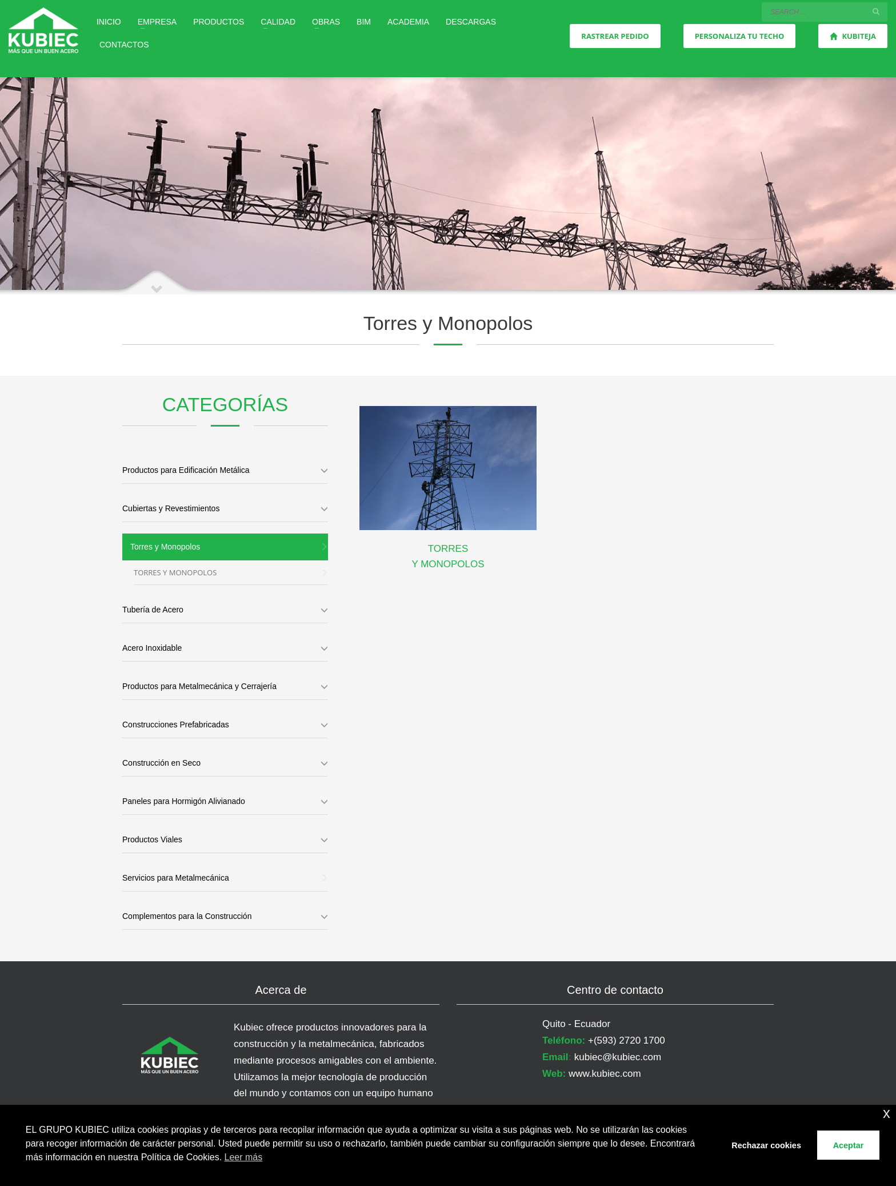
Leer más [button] (244, 1157)
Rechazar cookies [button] (766, 1145)
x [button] (886, 1113)
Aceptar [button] (848, 1145)
